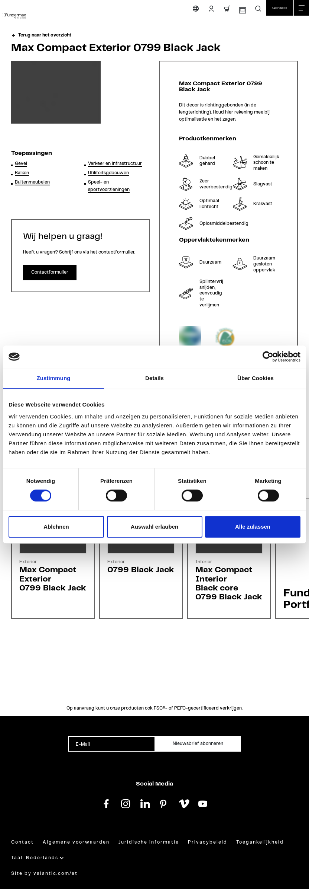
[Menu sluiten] (301, 8)
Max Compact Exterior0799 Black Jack (52, 579)
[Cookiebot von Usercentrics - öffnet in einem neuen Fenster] (267, 356)
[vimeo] (183, 803)
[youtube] (202, 803)
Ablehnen (56, 526)
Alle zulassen (252, 526)
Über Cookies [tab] (255, 378)
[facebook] (106, 803)
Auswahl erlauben (154, 526)
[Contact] (279, 8)
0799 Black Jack (140, 570)
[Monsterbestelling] (242, 10)
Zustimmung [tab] (54, 378)
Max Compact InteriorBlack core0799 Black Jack (228, 583)
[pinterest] (164, 803)
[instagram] (125, 803)
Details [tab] (154, 378)
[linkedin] (144, 803)
